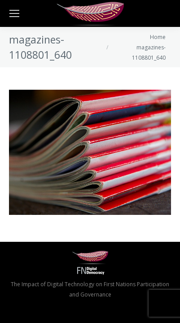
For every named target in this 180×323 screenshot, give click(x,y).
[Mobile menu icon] (14, 13)
